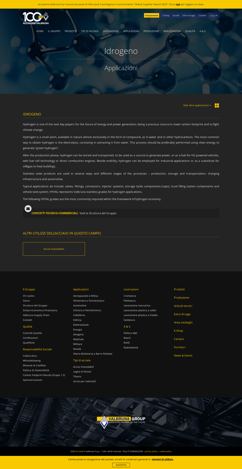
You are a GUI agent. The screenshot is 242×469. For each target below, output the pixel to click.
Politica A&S (130, 333)
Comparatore (151, 15)
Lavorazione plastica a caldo (140, 310)
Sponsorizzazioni (32, 379)
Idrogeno (78, 334)
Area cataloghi (183, 322)
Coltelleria (79, 315)
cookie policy (165, 451)
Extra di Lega (189, 15)
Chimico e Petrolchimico (87, 310)
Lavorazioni (111, 31)
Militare (77, 344)
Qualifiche (29, 342)
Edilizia (77, 320)
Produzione (151, 31)
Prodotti (71, 31)
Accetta (121, 465)
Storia (26, 300)
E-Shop (166, 15)
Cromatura (130, 295)
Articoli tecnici (183, 306)
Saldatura (129, 320)
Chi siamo (28, 295)
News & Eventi (183, 355)
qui (178, 4)
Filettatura (130, 300)
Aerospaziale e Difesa (85, 295)
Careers (179, 339)
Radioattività (131, 347)
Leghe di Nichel (82, 371)
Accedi (176, 15)
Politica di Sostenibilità (36, 370)
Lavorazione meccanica (137, 305)
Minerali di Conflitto (34, 365)
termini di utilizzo (162, 459)
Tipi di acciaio (90, 31)
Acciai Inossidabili (83, 366)
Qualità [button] (190, 31)
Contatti (202, 15)
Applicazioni (131, 31)
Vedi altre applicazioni (197, 105)
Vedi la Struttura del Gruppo (98, 213)
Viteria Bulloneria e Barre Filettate (92, 353)
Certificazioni (30, 337)
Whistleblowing (32, 360)
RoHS (127, 342)
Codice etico (30, 355)
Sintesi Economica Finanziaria (40, 310)
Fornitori (179, 347)
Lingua (213, 15)
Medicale (78, 339)
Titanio (77, 376)
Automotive (79, 305)
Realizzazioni (172, 31)
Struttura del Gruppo (35, 305)
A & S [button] (203, 31)
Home (40, 31)
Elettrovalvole (81, 324)
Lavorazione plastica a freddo (141, 315)
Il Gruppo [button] (54, 31)
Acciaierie (80, 451)
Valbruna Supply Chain (36, 315)
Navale (77, 348)
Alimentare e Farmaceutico (88, 300)
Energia (77, 329)
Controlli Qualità (32, 333)
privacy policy (151, 451)
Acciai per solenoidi (84, 381)
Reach (127, 337)
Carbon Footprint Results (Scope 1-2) (44, 375)
